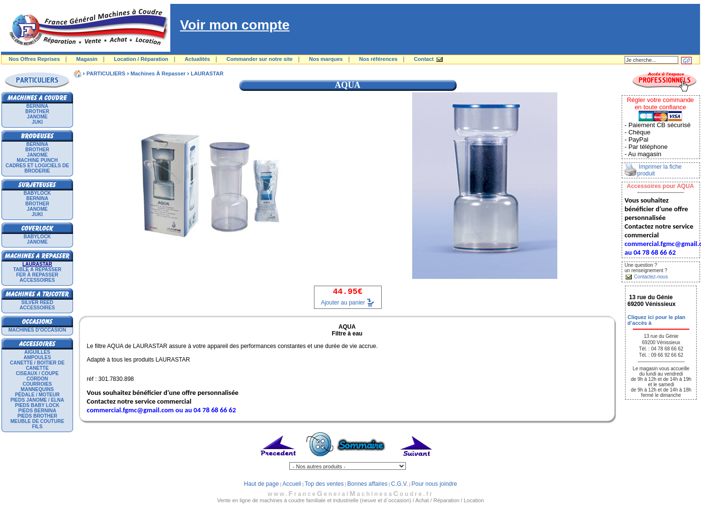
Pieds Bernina (37, 410)
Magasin (87, 59)
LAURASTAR (207, 73)
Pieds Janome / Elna (37, 400)
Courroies (37, 384)
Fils (37, 426)
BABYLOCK (37, 193)
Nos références (378, 59)
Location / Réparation (141, 59)
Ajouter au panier (343, 302)
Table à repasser (37, 269)
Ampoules (37, 357)
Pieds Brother (37, 416)
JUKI (37, 122)
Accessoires (37, 280)
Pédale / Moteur (37, 394)
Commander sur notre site (259, 59)
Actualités (197, 59)
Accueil (292, 483)
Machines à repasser (158, 73)
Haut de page (261, 483)
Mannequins (37, 389)
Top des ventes (324, 483)
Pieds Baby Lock (37, 405)
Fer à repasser (37, 274)
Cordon (37, 378)
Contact (424, 59)
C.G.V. (399, 483)
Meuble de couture (37, 421)
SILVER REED (37, 302)
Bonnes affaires (367, 483)
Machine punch (37, 160)
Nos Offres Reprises (34, 59)
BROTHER (37, 111)
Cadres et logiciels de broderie (37, 168)
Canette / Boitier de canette (37, 365)
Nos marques (326, 59)
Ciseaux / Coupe (37, 373)
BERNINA (37, 106)
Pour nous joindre (434, 483)
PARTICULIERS (106, 73)
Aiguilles (37, 352)
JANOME (37, 116)
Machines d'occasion (37, 330)
